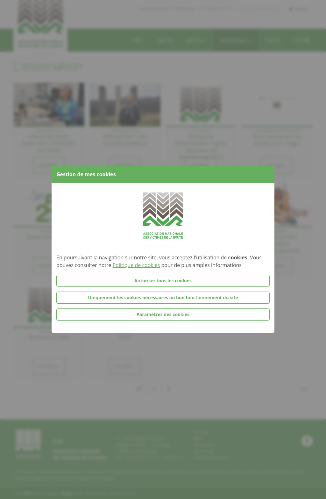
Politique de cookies (136, 265)
